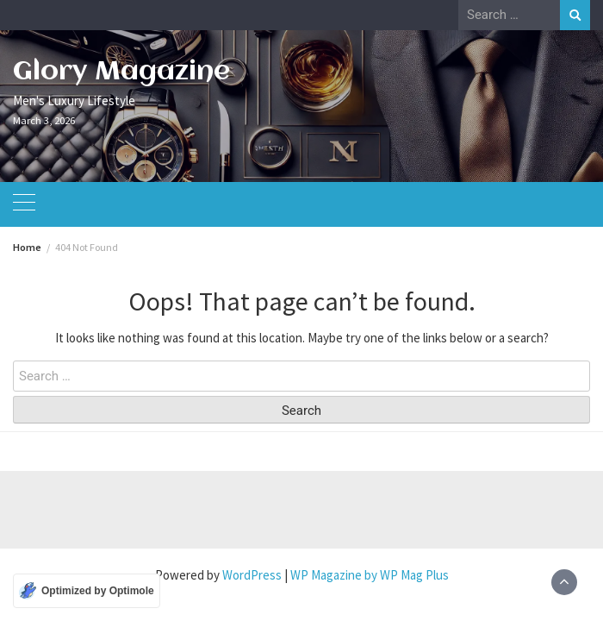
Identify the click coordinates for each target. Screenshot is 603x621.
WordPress (252, 575)
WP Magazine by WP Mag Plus (369, 575)
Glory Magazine (121, 72)
